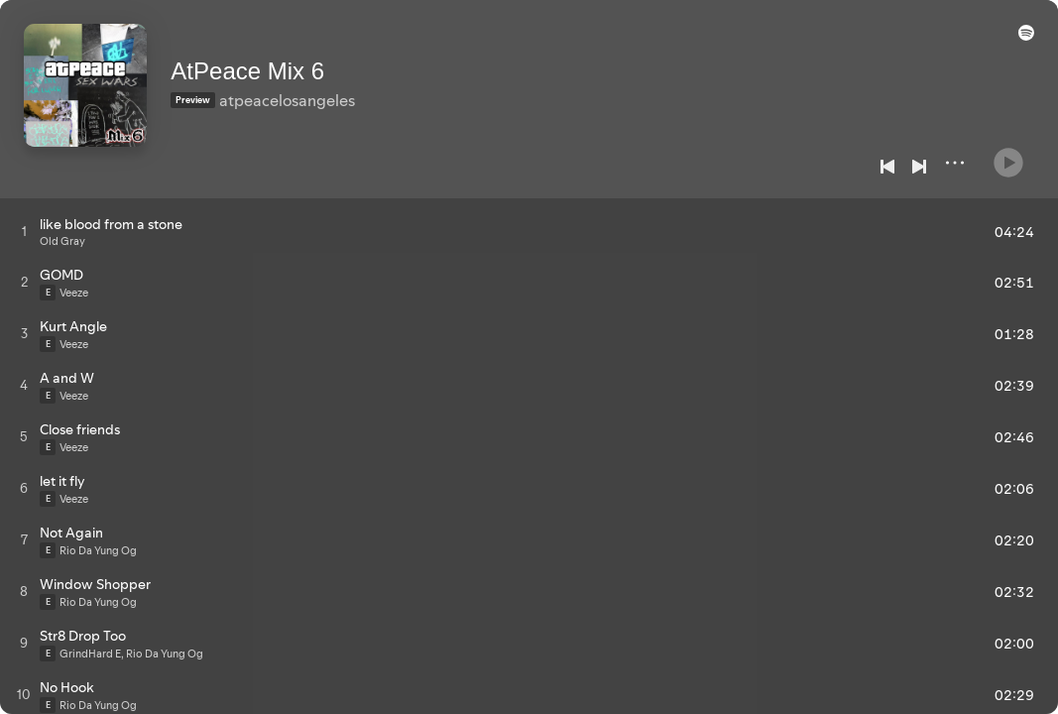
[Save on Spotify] (264, 121)
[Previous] (887, 167)
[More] (955, 163)
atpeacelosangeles (315, 90)
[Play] (1008, 154)
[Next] (919, 167)
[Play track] (24, 231)
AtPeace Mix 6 (275, 61)
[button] (1022, 42)
